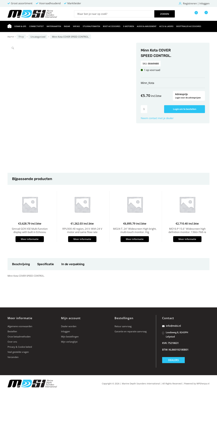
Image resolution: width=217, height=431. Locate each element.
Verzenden (13, 357)
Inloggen (204, 3)
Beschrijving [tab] (21, 264)
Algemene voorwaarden (20, 326)
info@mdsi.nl (171, 325)
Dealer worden (68, 326)
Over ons (12, 341)
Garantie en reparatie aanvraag (131, 331)
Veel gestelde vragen (18, 351)
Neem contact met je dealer (157, 118)
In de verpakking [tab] (72, 264)
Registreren (190, 3)
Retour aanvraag (123, 326)
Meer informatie (30, 239)
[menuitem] (9, 26)
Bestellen (12, 331)
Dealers (173, 360)
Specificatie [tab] (45, 264)
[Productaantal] (144, 109)
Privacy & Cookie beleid (20, 346)
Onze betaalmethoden (19, 336)
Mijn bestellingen (70, 336)
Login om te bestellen (184, 109)
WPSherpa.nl (203, 383)
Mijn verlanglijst (69, 341)
